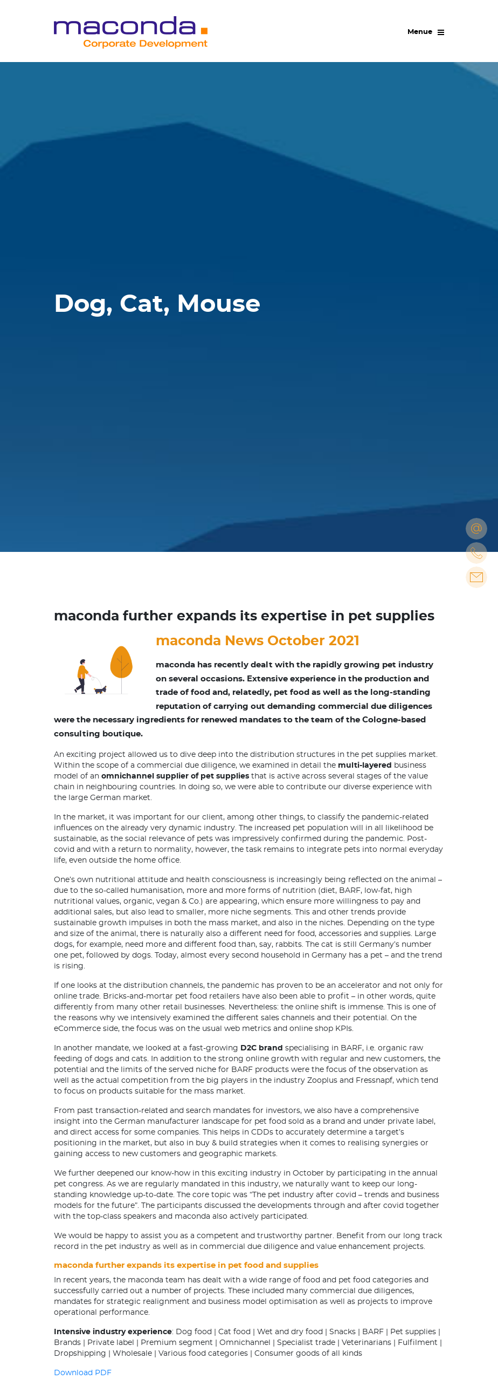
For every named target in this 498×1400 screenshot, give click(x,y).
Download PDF (83, 1373)
